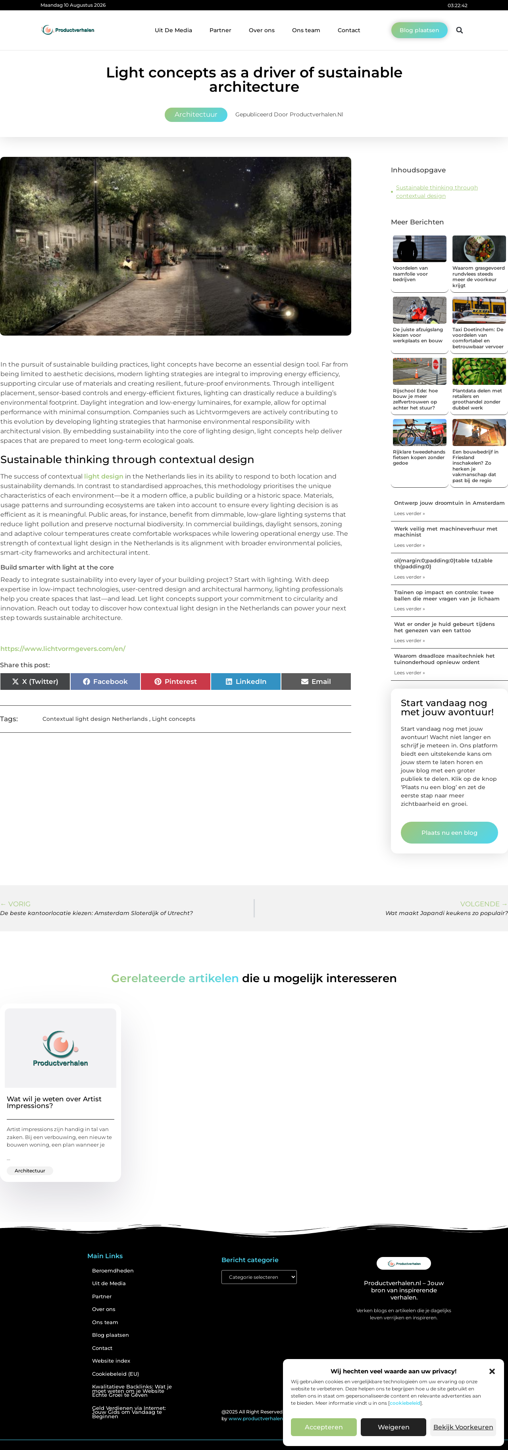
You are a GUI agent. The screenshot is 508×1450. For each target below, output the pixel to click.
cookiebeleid (405, 1403)
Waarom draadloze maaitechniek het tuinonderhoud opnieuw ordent (444, 659)
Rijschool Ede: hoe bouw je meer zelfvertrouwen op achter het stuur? (415, 399)
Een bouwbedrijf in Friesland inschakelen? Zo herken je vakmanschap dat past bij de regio (475, 466)
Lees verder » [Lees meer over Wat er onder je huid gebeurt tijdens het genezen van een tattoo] (409, 640)
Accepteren (324, 1427)
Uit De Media (173, 30)
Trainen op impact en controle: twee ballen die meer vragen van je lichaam (447, 595)
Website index (111, 1361)
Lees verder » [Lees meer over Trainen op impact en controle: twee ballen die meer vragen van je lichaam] (409, 609)
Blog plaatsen (110, 1335)
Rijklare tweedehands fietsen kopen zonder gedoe (419, 457)
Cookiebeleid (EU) (115, 1374)
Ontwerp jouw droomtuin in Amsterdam (449, 503)
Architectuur (196, 114)
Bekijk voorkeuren (463, 1427)
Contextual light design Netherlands (95, 718)
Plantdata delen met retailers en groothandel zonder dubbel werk (477, 399)
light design (103, 476)
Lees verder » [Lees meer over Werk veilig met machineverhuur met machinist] (409, 545)
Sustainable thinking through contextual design (437, 191)
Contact (349, 30)
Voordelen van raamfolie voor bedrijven (410, 273)
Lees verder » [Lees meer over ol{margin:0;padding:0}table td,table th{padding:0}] (409, 577)
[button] (492, 1371)
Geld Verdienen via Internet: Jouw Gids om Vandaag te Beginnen (129, 1412)
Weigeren (393, 1427)
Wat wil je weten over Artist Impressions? (54, 1102)
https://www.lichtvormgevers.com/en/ (62, 649)
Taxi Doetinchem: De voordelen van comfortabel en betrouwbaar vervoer (478, 337)
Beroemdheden (113, 1271)
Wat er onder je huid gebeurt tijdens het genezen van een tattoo (444, 627)
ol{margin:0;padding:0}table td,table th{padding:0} (443, 563)
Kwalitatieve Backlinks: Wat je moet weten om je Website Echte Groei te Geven (132, 1391)
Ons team (306, 30)
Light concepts (173, 718)
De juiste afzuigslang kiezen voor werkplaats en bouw (418, 335)
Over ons (262, 30)
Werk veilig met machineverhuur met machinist (446, 531)
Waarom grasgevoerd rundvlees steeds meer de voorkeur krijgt (478, 276)
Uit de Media (109, 1283)
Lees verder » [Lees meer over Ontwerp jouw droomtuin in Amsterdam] (409, 513)
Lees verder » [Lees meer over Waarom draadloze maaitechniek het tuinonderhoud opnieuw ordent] (409, 673)
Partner (220, 30)
